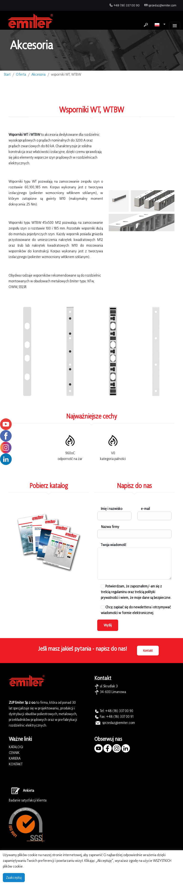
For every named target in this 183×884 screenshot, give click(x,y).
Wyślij (108, 625)
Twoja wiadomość (113, 544)
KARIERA (14, 758)
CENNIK (14, 752)
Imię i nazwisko (111, 508)
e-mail (145, 508)
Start (7, 74)
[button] (160, 24)
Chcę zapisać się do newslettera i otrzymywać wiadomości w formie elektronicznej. (136, 610)
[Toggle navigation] (174, 26)
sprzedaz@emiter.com (162, 5)
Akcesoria (38, 74)
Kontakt (148, 651)
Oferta (21, 74)
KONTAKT (16, 764)
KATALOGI (16, 747)
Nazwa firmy (110, 526)
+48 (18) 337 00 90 (126, 5)
